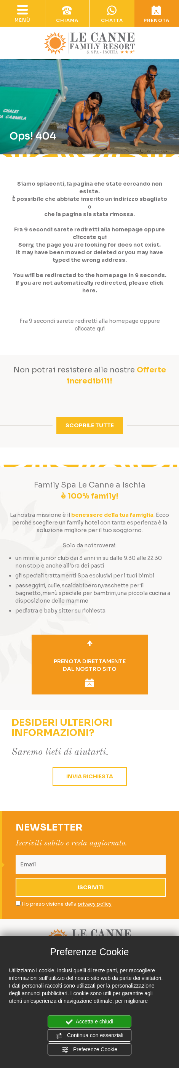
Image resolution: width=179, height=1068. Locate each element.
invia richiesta (89, 776)
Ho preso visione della (67, 904)
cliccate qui (90, 237)
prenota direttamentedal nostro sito (89, 672)
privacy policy (95, 904)
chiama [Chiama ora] (67, 14)
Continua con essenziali (89, 1035)
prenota (156, 14)
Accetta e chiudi (89, 1021)
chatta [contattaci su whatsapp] (112, 14)
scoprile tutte (90, 425)
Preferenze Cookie (89, 1049)
